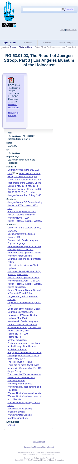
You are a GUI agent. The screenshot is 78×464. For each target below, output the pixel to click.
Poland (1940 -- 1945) (18, 333)
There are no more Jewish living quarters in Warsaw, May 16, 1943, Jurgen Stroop (24, 368)
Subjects (28, 43)
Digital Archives (25, 47)
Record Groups (66, 43)
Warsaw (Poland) (16, 380)
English (11, 425)
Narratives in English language (22, 321)
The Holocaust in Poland (19, 362)
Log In (62, 30)
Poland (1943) (14, 337)
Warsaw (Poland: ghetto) (19, 383)
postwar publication (17, 340)
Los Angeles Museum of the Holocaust (39, 447)
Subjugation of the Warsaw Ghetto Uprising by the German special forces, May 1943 (24, 355)
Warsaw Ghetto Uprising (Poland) (24, 393)
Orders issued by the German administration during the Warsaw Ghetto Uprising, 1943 (24, 327)
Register (41, 442)
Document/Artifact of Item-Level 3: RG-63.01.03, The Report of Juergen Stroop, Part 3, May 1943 (24, 192)
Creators (47, 43)
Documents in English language (23, 240)
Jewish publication (16, 287)
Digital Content (9, 43)
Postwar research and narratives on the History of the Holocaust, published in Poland (23, 346)
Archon (13, 47)
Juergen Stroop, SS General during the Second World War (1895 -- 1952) (24, 205)
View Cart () (71, 30)
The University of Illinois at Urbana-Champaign (46, 460)
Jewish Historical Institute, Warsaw (24, 221)
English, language (16, 243)
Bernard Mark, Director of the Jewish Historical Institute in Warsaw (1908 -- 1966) (21, 214)
